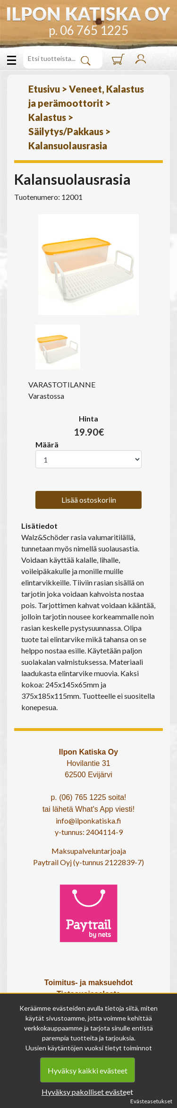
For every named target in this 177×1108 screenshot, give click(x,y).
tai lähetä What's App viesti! (88, 809)
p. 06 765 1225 (88, 30)
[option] (88, 264)
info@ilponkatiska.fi (88, 820)
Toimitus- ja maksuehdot (88, 983)
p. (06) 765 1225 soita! (88, 797)
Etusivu (44, 88)
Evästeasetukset (151, 1101)
